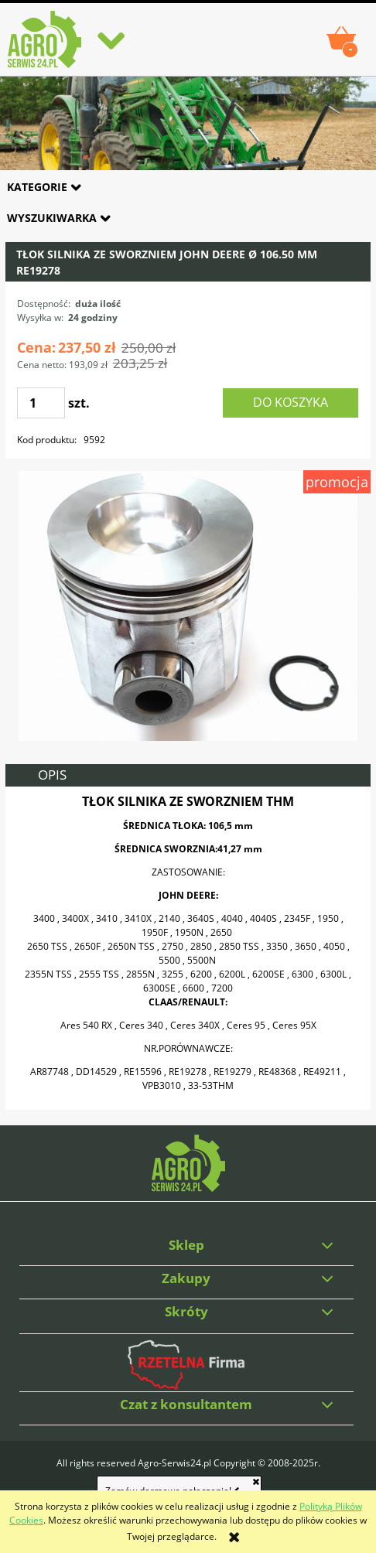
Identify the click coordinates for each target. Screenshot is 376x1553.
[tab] (187, 775)
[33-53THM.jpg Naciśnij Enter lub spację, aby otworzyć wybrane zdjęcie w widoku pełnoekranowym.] (188, 605)
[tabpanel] (187, 948)
